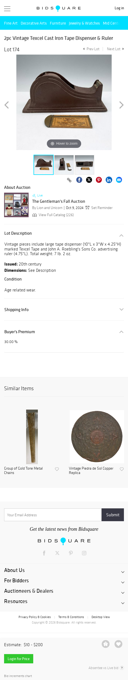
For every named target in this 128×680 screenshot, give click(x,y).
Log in (119, 8)
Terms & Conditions (71, 617)
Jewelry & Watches (84, 23)
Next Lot (115, 49)
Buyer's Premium (19, 331)
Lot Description (18, 233)
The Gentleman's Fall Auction (58, 201)
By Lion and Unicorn (47, 208)
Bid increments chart (18, 676)
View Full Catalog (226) (52, 215)
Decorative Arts (34, 23)
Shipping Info (16, 309)
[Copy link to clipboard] (69, 180)
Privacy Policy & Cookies (35, 617)
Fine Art (11, 23)
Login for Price (19, 658)
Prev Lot (90, 49)
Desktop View (101, 617)
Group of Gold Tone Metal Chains (23, 470)
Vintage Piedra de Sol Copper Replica (91, 470)
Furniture (58, 23)
